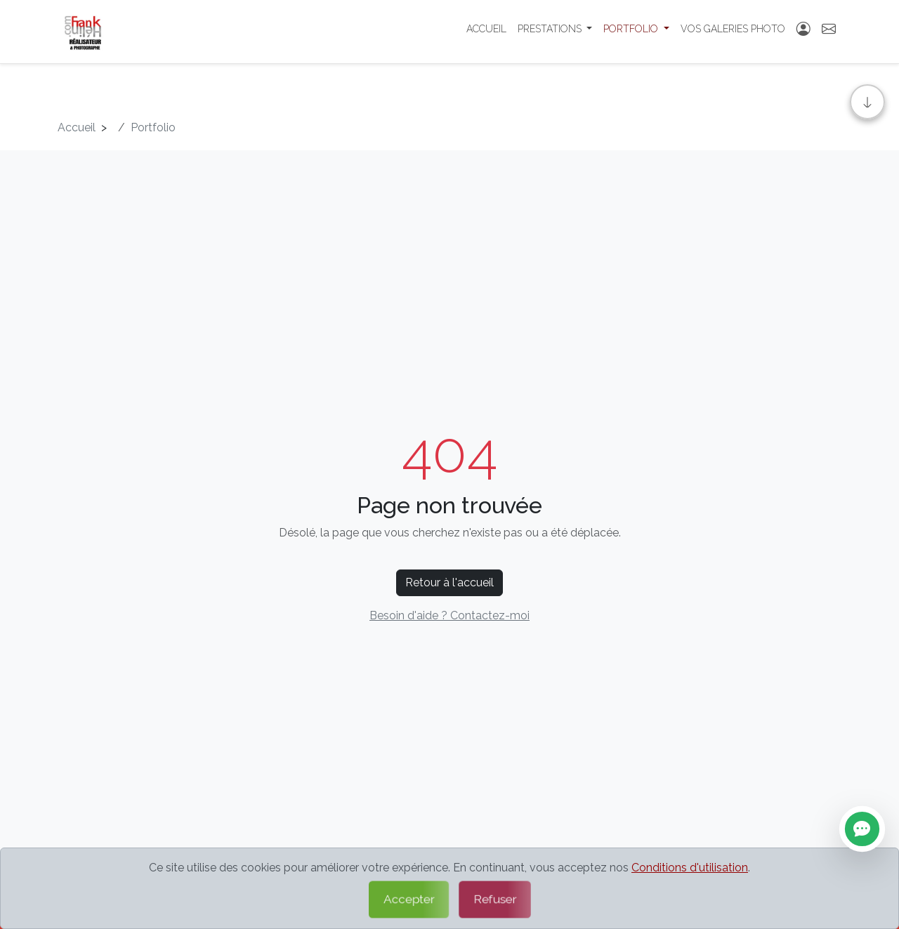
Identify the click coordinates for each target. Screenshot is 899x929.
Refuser (495, 899)
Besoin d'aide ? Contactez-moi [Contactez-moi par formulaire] (449, 615)
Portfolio (153, 127)
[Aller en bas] (867, 101)
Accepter (408, 899)
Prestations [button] (551, 31)
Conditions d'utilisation (689, 867)
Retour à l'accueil (449, 582)
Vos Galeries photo (733, 31)
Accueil (486, 31)
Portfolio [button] (632, 31)
